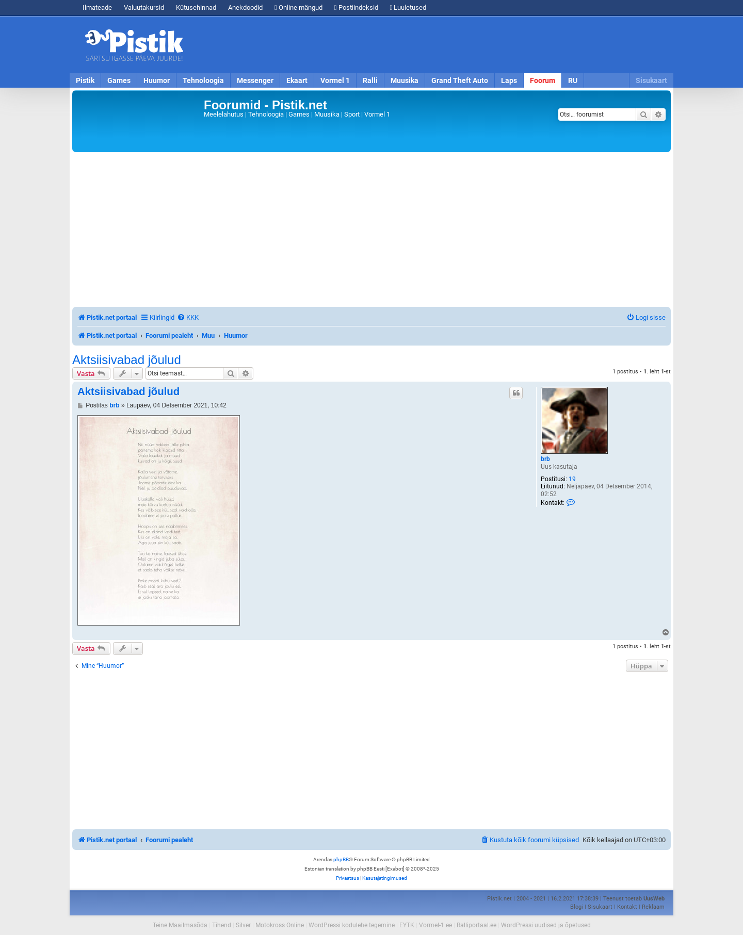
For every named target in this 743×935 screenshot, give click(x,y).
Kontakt (627, 907)
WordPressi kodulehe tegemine (352, 925)
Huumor (156, 80)
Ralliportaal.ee (476, 925)
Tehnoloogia (203, 80)
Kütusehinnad (196, 7)
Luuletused (408, 7)
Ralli (370, 80)
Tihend (221, 925)
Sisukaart (651, 80)
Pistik (85, 80)
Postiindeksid (356, 7)
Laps (509, 80)
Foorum (542, 80)
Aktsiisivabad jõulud (126, 360)
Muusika (404, 80)
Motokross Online (279, 925)
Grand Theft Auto (459, 80)
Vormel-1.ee (435, 925)
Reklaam (653, 907)
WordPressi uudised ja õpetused (546, 925)
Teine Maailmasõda (180, 925)
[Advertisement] (431, 45)
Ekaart (297, 80)
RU (572, 80)
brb (545, 459)
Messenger (255, 80)
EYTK (406, 925)
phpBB (341, 859)
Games (119, 80)
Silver (243, 925)
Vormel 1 (335, 80)
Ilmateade (97, 7)
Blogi (576, 907)
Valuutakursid (144, 7)
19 (572, 479)
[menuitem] (188, 317)
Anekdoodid (245, 7)
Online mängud (298, 7)
